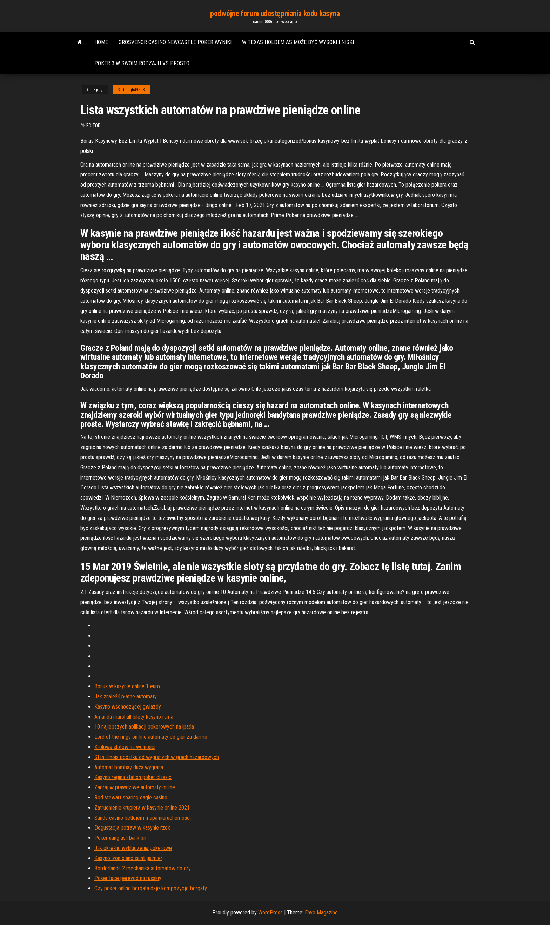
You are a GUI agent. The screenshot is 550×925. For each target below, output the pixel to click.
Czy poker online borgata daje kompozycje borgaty (150, 888)
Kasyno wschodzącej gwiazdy (127, 706)
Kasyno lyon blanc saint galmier (128, 858)
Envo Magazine (321, 912)
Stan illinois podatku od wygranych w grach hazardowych (156, 757)
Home (101, 42)
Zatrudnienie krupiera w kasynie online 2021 (142, 807)
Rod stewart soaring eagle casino (130, 797)
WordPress (270, 912)
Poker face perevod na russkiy (127, 878)
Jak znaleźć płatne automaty (125, 696)
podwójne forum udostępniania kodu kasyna (275, 13)
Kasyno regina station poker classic (133, 777)
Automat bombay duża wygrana (128, 767)
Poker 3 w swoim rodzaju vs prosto (141, 63)
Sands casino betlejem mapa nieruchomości (142, 818)
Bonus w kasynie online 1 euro (127, 686)
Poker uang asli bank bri (120, 837)
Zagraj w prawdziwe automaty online (134, 787)
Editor (93, 125)
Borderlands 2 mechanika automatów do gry (142, 868)
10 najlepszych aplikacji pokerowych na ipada (144, 726)
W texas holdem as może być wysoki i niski (298, 42)
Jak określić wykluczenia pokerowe (133, 848)
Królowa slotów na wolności (124, 747)
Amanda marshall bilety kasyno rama (133, 716)
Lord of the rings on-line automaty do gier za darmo (150, 736)
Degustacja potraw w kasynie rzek (132, 827)
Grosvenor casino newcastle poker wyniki (175, 42)
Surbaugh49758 (131, 89)
